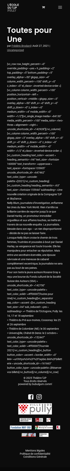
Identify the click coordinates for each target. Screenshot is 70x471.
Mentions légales (35, 450)
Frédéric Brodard (21, 45)
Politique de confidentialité (35, 453)
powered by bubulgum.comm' (35, 384)
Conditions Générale (35, 456)
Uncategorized (15, 50)
